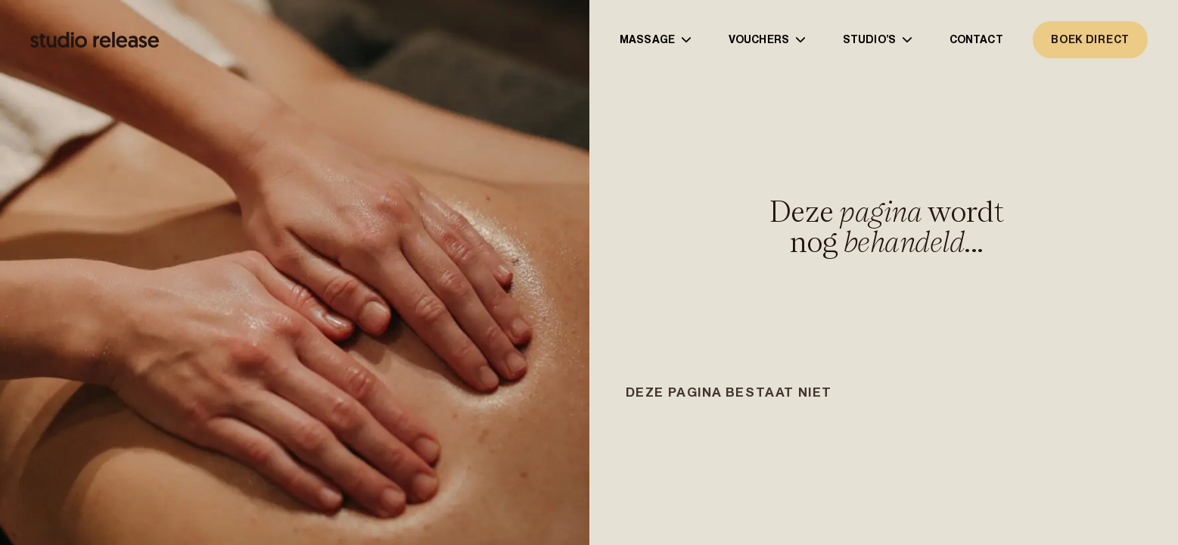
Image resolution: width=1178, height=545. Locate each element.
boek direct (1090, 39)
